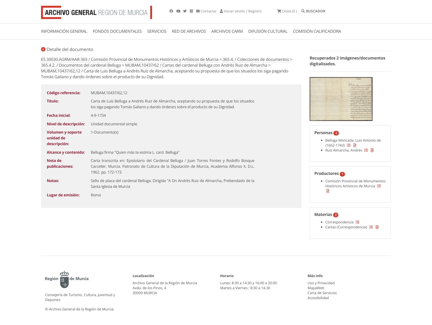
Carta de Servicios (322, 292)
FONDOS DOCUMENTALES (117, 31)
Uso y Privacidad (321, 282)
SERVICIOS (156, 31)
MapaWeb (316, 287)
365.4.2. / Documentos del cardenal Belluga (81, 65)
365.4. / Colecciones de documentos (256, 59)
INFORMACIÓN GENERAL (64, 31)
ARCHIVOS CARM (227, 31)
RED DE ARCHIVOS (189, 31)
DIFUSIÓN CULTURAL (267, 31)
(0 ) (287, 11)
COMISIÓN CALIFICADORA (317, 31)
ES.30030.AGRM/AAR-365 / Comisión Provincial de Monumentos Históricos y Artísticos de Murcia (129, 59)
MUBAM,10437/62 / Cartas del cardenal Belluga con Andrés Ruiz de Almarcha (196, 65)
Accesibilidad (318, 297)
